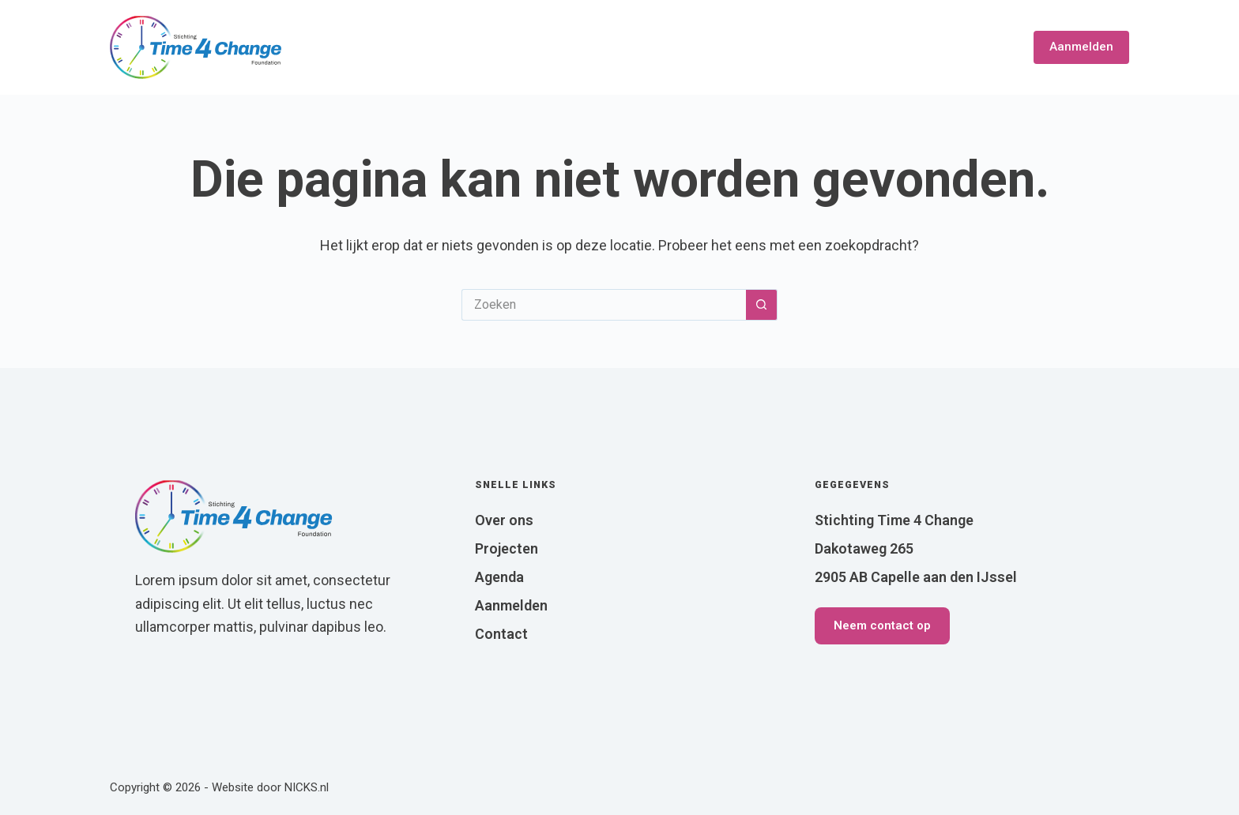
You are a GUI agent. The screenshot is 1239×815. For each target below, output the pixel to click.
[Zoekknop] (762, 305)
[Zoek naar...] (603, 305)
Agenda (860, 47)
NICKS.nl (306, 787)
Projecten (779, 47)
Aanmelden (1081, 46)
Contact (981, 47)
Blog (921, 47)
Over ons (681, 47)
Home (601, 47)
